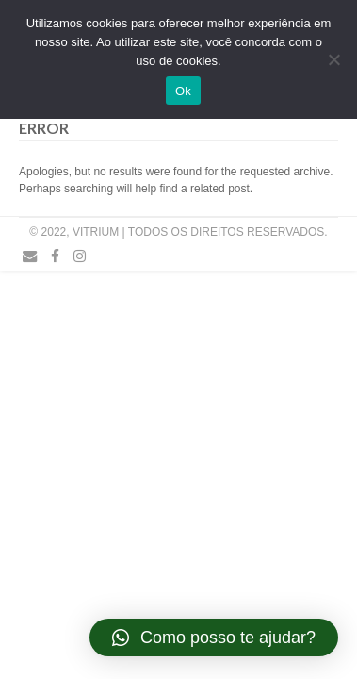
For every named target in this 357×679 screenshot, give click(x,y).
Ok (183, 91)
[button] (213, 637)
